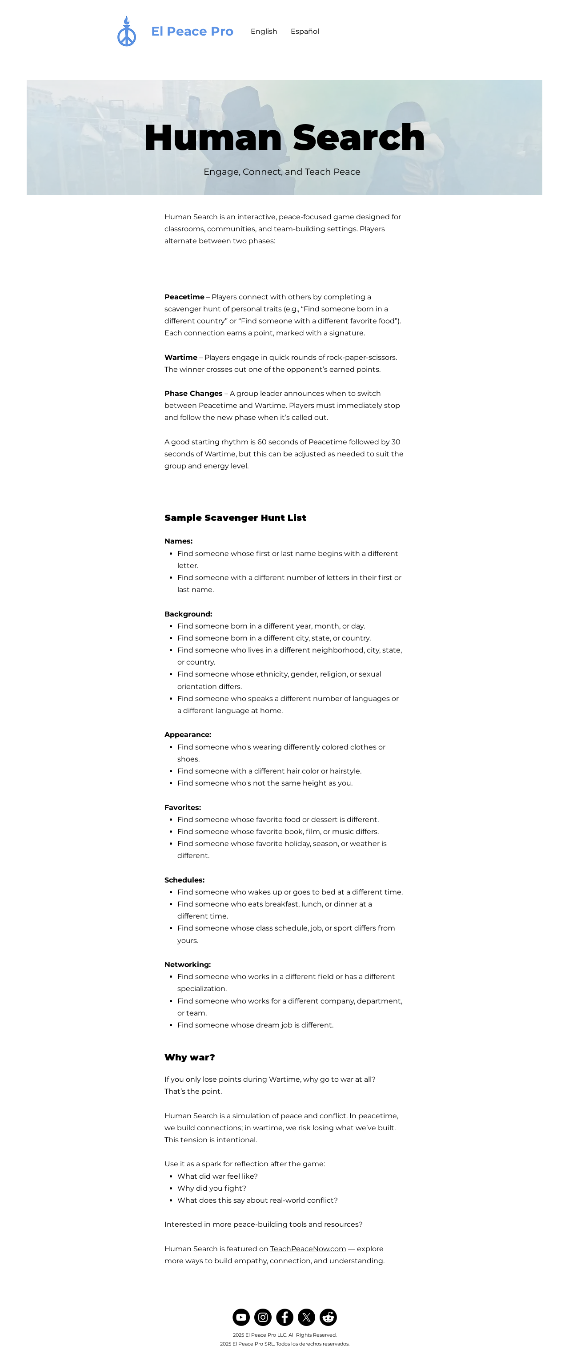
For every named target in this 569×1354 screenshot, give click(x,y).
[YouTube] (241, 1317)
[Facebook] (284, 1317)
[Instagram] (263, 1317)
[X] (306, 1317)
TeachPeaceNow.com (308, 1249)
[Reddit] (328, 1317)
